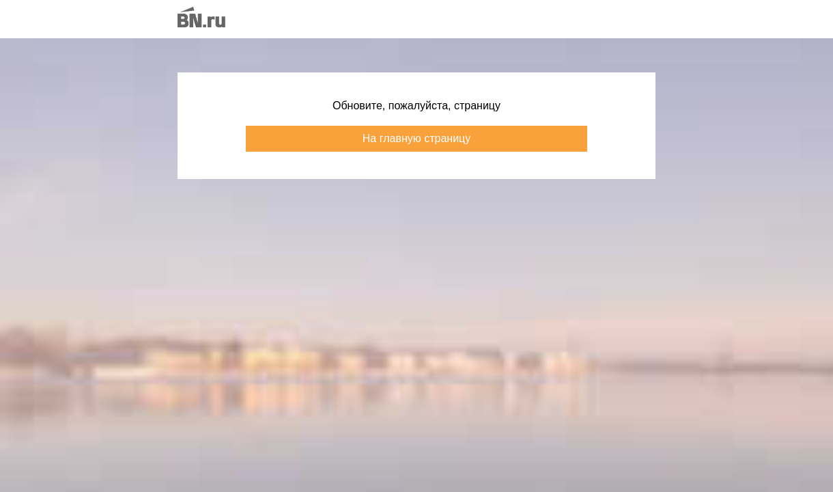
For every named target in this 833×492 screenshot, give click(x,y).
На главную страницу (416, 138)
